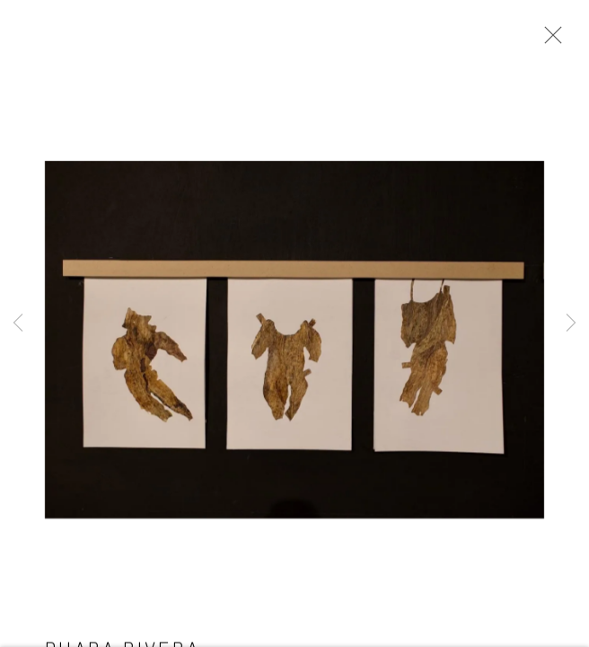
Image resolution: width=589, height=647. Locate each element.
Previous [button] (18, 323)
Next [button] (571, 323)
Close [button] (548, 40)
